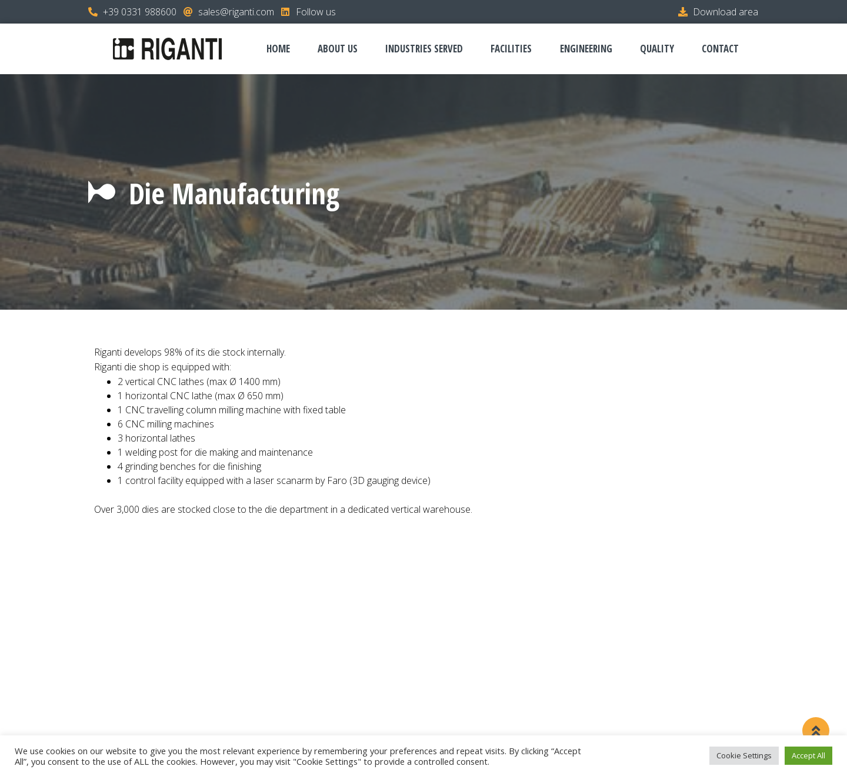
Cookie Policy (696, 710)
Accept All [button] (808, 755)
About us (338, 48)
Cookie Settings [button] (744, 755)
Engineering (586, 48)
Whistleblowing (696, 727)
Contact (720, 48)
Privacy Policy (696, 692)
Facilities (511, 48)
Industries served (424, 48)
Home (278, 48)
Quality (657, 48)
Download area (696, 674)
